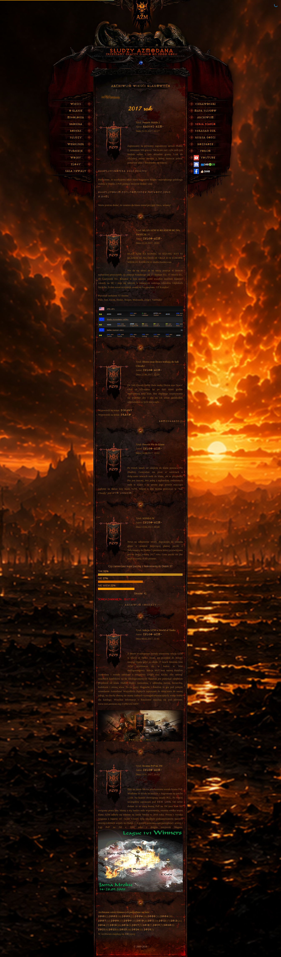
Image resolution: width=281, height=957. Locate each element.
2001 (102, 916)
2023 (123, 929)
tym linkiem (121, 493)
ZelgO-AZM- (152, 238)
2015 (113, 925)
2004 (139, 916)
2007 (102, 920)
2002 (113, 916)
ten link (164, 802)
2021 (101, 929)
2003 (126, 916)
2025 (147, 929)
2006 (164, 916)
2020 (167, 925)
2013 (173, 920)
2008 (115, 920)
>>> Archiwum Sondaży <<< (140, 605)
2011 (150, 920)
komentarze (169, 421)
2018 (145, 925)
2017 (135, 925)
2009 (127, 920)
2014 (101, 925)
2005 (151, 916)
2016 (124, 925)
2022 (112, 929)
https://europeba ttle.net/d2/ (122, 171)
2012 (162, 920)
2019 (156, 925)
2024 (135, 929)
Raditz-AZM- (153, 126)
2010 (140, 920)
